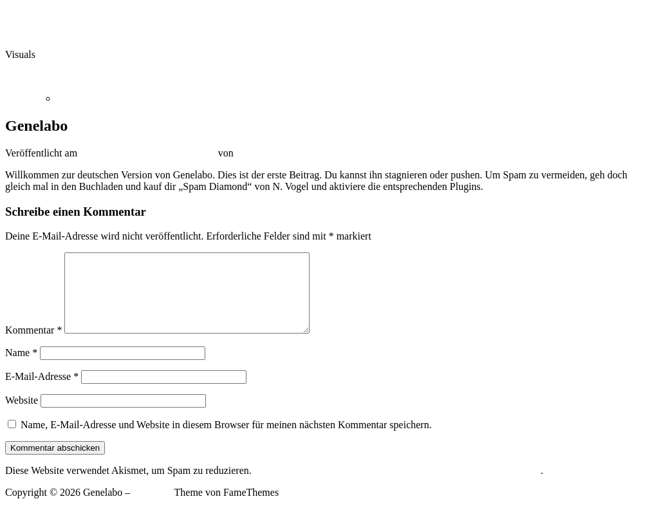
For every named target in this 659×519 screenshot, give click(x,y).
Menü (17, 76)
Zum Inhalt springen (47, 10)
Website (21, 415)
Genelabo (24, 32)
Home (69, 98)
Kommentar (33, 345)
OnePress (152, 507)
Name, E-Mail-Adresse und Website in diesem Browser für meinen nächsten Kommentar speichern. (226, 440)
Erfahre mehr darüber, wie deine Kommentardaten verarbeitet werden (397, 485)
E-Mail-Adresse (42, 391)
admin (249, 152)
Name (21, 368)
